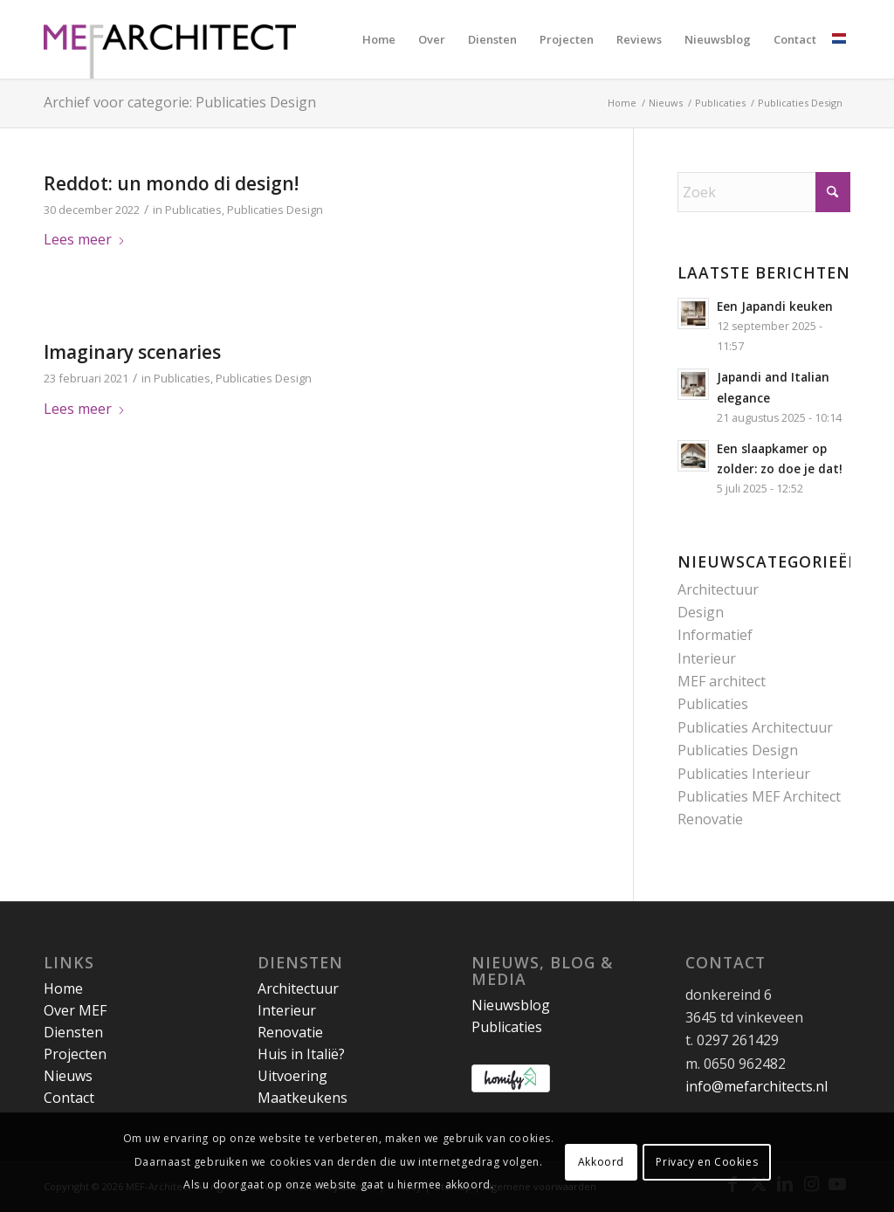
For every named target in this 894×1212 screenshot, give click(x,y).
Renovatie (710, 819)
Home (63, 988)
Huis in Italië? (301, 1054)
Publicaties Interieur (743, 773)
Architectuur (718, 589)
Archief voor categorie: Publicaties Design (180, 102)
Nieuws (68, 1075)
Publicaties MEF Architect (759, 796)
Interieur (706, 658)
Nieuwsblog (510, 1005)
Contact (69, 1097)
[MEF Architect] (170, 39)
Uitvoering (292, 1075)
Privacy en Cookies (707, 1161)
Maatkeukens (302, 1097)
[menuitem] (379, 39)
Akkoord (601, 1161)
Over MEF (75, 1010)
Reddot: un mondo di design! (171, 183)
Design (700, 612)
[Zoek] (763, 192)
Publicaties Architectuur (755, 727)
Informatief (715, 634)
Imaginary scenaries (132, 352)
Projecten (75, 1054)
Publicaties (193, 209)
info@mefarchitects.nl (756, 1086)
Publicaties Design (275, 209)
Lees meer (85, 239)
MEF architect (721, 681)
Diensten (73, 1032)
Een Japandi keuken (775, 306)
